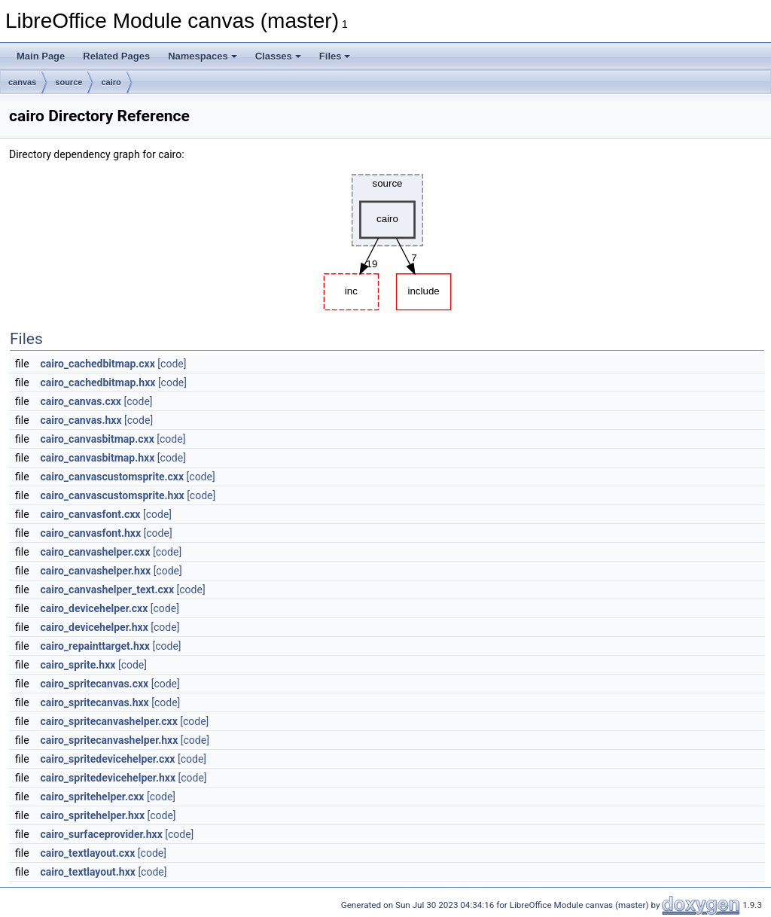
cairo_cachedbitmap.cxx (98, 364)
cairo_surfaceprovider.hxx (102, 834)
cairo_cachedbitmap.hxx (98, 382)
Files (335, 56)
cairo (110, 82)
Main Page (41, 56)
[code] (171, 364)
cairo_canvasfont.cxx (91, 514)
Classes (278, 56)
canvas (22, 82)
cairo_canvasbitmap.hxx (98, 458)
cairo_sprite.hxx (78, 665)
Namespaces (202, 56)
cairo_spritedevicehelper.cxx (108, 759)
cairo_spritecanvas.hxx (95, 702)
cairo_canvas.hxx (81, 420)
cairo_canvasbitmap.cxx (97, 439)
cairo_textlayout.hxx (88, 872)
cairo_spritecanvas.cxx (95, 684)
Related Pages (116, 56)
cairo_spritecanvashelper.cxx (109, 721)
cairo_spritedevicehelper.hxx (108, 778)
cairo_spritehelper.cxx (93, 797)
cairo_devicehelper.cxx (94, 608)
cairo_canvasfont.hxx (91, 533)
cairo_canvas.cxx (81, 401)
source (68, 82)
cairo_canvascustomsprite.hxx (112, 495)
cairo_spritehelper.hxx (93, 815)
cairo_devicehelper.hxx (94, 627)
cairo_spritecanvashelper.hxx (109, 740)
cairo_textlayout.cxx (88, 853)
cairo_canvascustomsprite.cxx (112, 477)
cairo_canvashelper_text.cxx (108, 589)
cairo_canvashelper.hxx (96, 571)
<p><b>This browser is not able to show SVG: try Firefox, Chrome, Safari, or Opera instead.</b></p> (387, 239)
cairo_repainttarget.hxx (95, 646)
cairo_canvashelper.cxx (96, 552)
